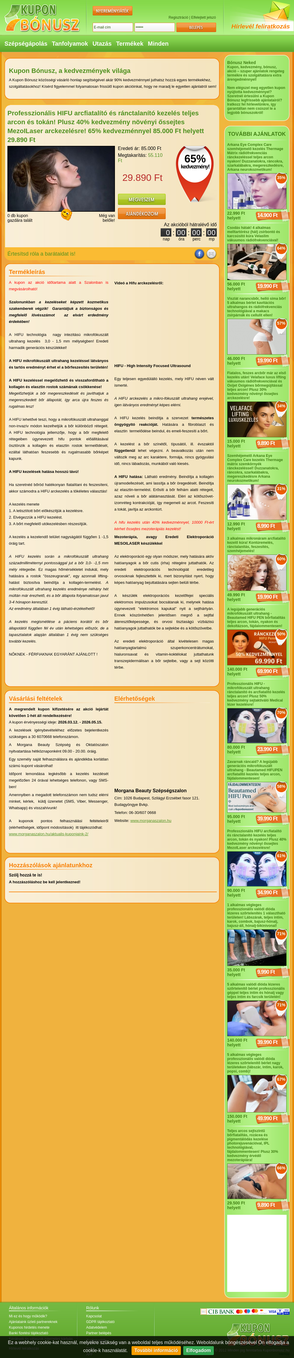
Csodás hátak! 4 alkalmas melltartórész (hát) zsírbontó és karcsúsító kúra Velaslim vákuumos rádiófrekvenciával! (253, 234)
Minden (158, 43)
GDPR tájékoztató (100, 1322)
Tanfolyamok (70, 43)
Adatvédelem (96, 1327)
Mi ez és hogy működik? (28, 1316)
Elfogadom (198, 1350)
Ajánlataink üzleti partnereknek (33, 1322)
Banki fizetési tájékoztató (28, 1333)
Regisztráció (178, 17)
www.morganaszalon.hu (150, 820)
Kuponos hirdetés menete (29, 1327)
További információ (156, 1350)
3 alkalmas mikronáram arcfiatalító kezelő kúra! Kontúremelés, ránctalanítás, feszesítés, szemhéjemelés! (256, 544)
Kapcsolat (94, 1316)
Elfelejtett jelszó (203, 17)
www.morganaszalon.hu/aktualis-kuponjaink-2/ (48, 834)
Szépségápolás (26, 43)
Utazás (101, 43)
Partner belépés (98, 1333)
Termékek (129, 43)
